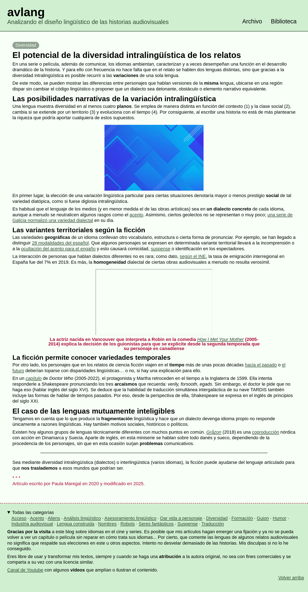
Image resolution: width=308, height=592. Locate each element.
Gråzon (213, 432)
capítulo (34, 378)
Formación (242, 518)
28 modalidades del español (60, 242)
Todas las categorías (33, 512)
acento (136, 214)
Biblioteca (284, 21)
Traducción (212, 523)
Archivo (252, 21)
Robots (127, 523)
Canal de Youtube (25, 570)
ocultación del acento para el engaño (58, 248)
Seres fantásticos (156, 523)
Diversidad (26, 45)
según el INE (193, 256)
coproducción (265, 432)
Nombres (107, 523)
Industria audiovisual (32, 523)
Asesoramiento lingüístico (130, 518)
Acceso (18, 518)
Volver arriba (291, 577)
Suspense (187, 523)
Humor (279, 518)
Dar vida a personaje (181, 518)
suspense (160, 248)
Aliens (54, 518)
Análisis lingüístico (82, 518)
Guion (263, 518)
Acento (37, 518)
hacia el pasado (261, 364)
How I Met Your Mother (220, 339)
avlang (26, 12)
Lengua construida (75, 523)
